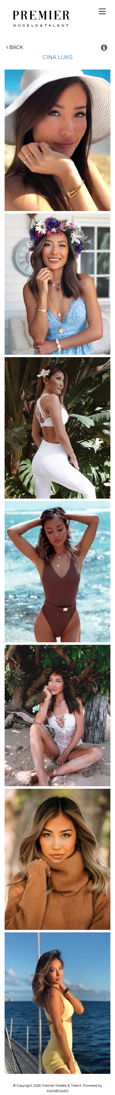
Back (14, 47)
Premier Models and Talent (40, 18)
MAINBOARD (57, 1091)
